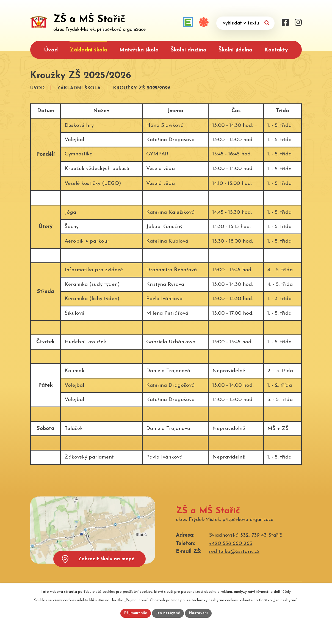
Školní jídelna (235, 50)
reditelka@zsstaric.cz (234, 551)
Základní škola (88, 50)
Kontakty (276, 50)
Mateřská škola (139, 50)
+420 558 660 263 (230, 543)
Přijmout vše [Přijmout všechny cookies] (135, 613)
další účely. (283, 591)
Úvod (51, 50)
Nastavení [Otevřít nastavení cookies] (198, 613)
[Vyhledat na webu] (245, 23)
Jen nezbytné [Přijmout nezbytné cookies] (168, 613)
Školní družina (188, 50)
